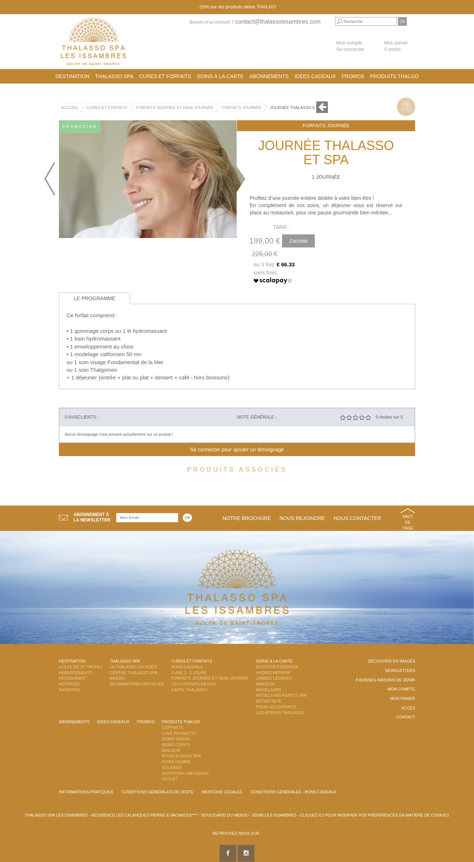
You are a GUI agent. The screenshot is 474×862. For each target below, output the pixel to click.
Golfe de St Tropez (81, 667)
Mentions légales (222, 792)
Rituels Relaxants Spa (281, 695)
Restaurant (72, 678)
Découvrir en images (391, 661)
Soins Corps (175, 744)
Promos (353, 76)
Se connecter (350, 49)
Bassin (117, 678)
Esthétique (268, 701)
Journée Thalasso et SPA (298, 107)
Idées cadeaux (315, 76)
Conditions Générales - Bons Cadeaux (293, 792)
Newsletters (400, 670)
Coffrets (172, 727)
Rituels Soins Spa (181, 756)
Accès (408, 708)
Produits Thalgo (394, 76)
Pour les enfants (276, 707)
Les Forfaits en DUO (193, 684)
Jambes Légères (274, 678)
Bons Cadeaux (187, 667)
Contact (405, 717)
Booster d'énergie (277, 667)
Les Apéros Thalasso (280, 712)
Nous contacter (357, 518)
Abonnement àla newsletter (92, 517)
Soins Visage (176, 739)
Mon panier (402, 698)
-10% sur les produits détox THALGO (237, 6)
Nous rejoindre (302, 518)
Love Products (179, 733)
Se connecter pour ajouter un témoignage (237, 449)
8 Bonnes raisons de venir (385, 680)
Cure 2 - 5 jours (188, 672)
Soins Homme (176, 762)
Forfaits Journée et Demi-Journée (174, 107)
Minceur (265, 684)
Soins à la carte (220, 76)
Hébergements (75, 672)
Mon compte (349, 42)
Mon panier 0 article (396, 46)
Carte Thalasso (189, 690)
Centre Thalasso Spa (133, 672)
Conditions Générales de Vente (157, 792)
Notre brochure (246, 518)
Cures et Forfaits (165, 76)
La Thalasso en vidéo (133, 667)
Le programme (94, 298)
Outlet (169, 779)
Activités (69, 684)
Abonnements (269, 76)
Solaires (172, 767)
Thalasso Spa (114, 76)
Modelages (268, 690)
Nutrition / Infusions (185, 773)
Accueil (70, 107)
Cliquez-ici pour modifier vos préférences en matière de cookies (374, 815)
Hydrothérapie (273, 672)
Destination (72, 76)
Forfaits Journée (241, 107)
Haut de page (407, 522)
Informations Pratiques (137, 684)
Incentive (69, 690)
